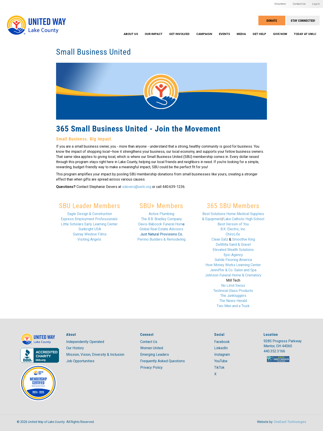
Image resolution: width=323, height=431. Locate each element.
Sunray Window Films (90, 234)
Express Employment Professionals (89, 219)
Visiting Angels (89, 239)
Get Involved (179, 34)
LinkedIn (221, 348)
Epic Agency (233, 255)
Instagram (222, 354)
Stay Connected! (303, 20)
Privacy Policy (151, 367)
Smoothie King (243, 239)
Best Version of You (233, 224)
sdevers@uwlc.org (136, 187)
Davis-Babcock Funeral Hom (160, 224)
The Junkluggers (233, 295)
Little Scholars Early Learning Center (89, 224)
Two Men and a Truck (233, 306)
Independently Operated (85, 342)
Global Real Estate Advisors (161, 229)
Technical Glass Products (233, 291)
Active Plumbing (161, 214)
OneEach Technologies (290, 422)
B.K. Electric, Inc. (233, 229)
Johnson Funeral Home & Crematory (233, 275)
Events (224, 34)
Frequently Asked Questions (162, 361)
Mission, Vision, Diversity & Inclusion (95, 354)
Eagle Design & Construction (89, 214)
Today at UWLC (305, 34)
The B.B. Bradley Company (161, 219)
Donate (271, 20)
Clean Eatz (220, 239)
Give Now (280, 34)
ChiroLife (233, 234)
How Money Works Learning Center (233, 265)
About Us (131, 34)
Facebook (222, 342)
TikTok (219, 367)
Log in (316, 3)
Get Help (259, 34)
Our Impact (153, 34)
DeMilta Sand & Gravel (233, 244)
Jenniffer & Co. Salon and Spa (233, 270)
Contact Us (299, 3)
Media (241, 34)
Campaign (204, 34)
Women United (151, 348)
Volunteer (280, 3)
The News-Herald (233, 301)
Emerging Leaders (154, 354)
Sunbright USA (90, 229)
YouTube (220, 361)
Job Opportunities (80, 361)
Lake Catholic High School (243, 219)
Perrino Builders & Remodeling (161, 239)
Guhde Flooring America (233, 260)
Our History (75, 348)
